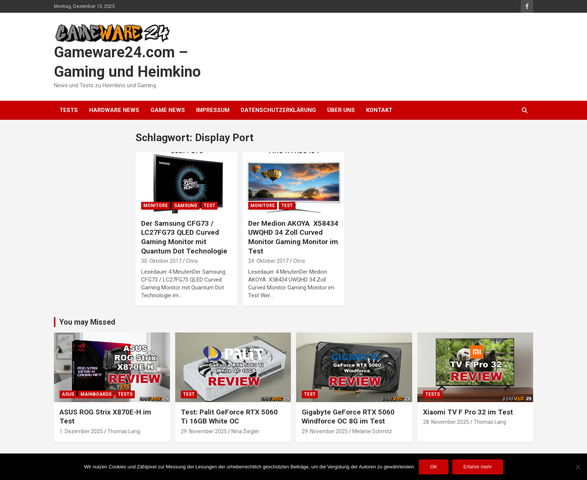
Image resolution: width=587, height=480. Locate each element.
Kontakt (379, 110)
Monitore (155, 205)
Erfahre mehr (477, 467)
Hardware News (114, 110)
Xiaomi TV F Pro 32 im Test (468, 412)
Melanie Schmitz (372, 431)
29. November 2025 (204, 431)
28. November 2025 (446, 422)
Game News (167, 110)
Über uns (341, 110)
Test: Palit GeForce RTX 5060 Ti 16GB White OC (229, 417)
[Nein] (577, 467)
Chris (192, 261)
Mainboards (96, 394)
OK (433, 467)
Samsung (185, 205)
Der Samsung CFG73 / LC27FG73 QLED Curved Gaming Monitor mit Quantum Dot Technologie (184, 237)
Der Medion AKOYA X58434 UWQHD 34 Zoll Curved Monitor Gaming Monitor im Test (293, 237)
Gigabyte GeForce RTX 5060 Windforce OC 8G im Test (348, 417)
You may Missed (87, 322)
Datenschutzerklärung (278, 110)
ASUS (68, 394)
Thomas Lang (123, 431)
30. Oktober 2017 (161, 261)
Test (209, 205)
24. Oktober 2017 (268, 261)
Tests (69, 110)
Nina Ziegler (245, 431)
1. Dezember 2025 (81, 431)
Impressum (212, 110)
